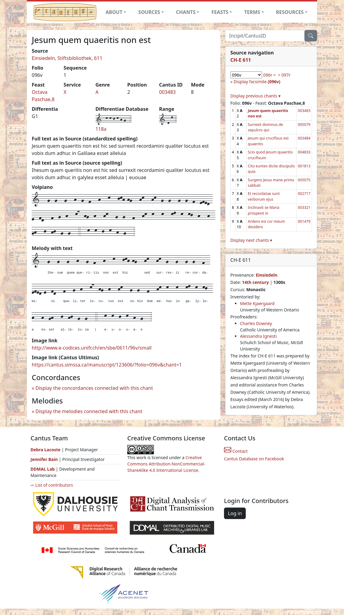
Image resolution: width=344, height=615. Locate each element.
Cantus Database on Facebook (254, 459)
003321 (304, 207)
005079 (304, 124)
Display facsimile (257, 81)
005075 (304, 180)
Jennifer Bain (45, 459)
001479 (304, 221)
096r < (269, 75)
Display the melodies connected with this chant (88, 411)
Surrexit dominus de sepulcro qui (265, 127)
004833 (304, 152)
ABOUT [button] (113, 12)
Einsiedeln (266, 275)
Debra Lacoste (45, 449)
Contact (236, 451)
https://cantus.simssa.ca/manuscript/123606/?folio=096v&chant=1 (107, 364)
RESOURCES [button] (290, 12)
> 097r (284, 75)
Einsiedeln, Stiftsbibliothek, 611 (67, 58)
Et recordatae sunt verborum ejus (264, 196)
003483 (167, 92)
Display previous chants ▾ (255, 96)
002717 (304, 193)
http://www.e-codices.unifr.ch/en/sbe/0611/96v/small (91, 347)
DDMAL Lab (43, 469)
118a (101, 129)
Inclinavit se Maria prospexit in (263, 210)
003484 (304, 138)
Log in (235, 513)
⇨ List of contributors (52, 485)
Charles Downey (256, 323)
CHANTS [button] (186, 12)
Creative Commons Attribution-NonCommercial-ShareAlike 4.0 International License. (166, 464)
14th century (255, 282)
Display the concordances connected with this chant (94, 388)
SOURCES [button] (149, 12)
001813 (304, 166)
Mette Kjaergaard (257, 303)
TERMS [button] (252, 12)
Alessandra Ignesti (258, 336)
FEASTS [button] (220, 12)
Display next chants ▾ (251, 240)
